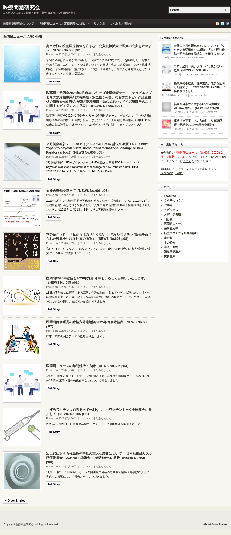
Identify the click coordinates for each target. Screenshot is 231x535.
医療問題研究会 (21, 7)
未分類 (168, 238)
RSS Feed (217, 23)
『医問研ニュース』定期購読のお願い (62, 24)
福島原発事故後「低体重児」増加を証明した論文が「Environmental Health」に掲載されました (199, 87)
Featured (170, 196)
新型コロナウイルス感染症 (181, 233)
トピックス (171, 210)
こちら (187, 161)
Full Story (54, 81)
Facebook (227, 23)
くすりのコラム (174, 200)
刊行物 (168, 219)
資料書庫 (169, 256)
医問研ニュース (174, 223)
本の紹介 (169, 242)
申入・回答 (171, 247)
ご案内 (168, 205)
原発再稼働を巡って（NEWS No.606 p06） (78, 190)
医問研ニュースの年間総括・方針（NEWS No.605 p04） (88, 366)
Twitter (222, 23)
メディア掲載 (172, 214)
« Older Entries (15, 500)
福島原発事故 (172, 251)
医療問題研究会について (18, 23)
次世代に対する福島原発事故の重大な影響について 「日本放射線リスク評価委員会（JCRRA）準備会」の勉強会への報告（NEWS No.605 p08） (99, 458)
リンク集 (99, 23)
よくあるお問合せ (121, 23)
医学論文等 (171, 228)
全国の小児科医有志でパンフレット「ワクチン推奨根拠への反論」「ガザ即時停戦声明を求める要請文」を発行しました (199, 49)
